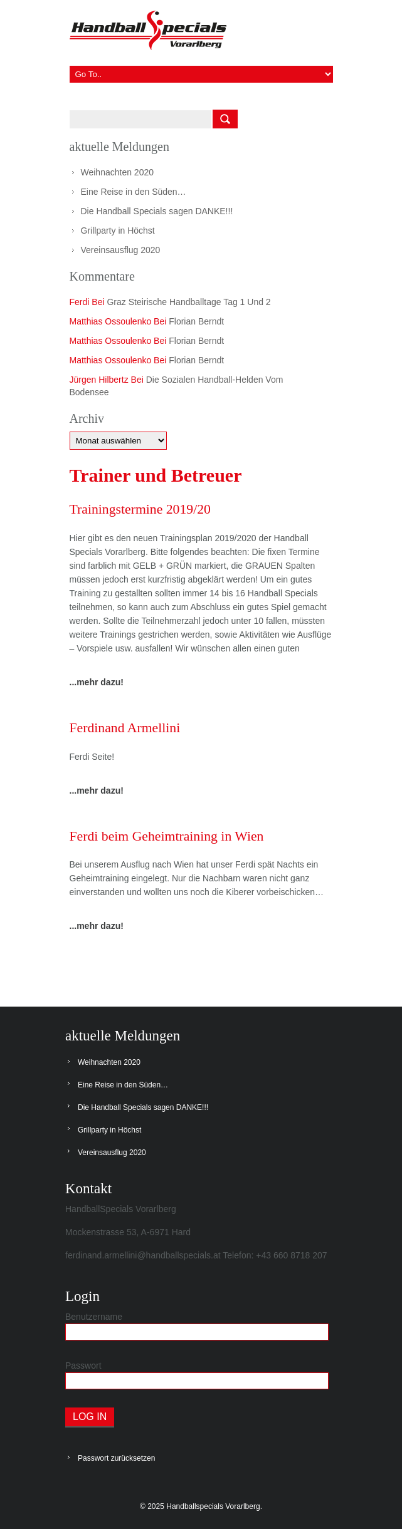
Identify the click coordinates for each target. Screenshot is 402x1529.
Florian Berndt (196, 321)
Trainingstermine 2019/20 (141, 509)
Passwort (83, 1366)
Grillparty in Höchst (118, 230)
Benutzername (93, 1317)
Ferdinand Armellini (126, 728)
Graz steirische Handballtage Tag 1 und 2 (188, 302)
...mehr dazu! (97, 682)
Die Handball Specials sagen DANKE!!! (157, 211)
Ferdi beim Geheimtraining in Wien (168, 836)
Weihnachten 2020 (117, 172)
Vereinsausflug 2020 (121, 250)
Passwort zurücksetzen (116, 1458)
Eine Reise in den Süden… (133, 192)
